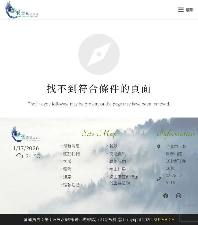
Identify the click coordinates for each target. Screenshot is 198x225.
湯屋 (67, 177)
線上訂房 (117, 169)
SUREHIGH (164, 219)
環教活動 (71, 185)
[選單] (186, 9)
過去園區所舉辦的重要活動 (123, 180)
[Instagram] (178, 196)
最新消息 (71, 145)
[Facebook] (165, 196)
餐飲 (113, 145)
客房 (67, 161)
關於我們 (71, 153)
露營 (67, 169)
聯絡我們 (117, 161)
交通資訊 (117, 153)
